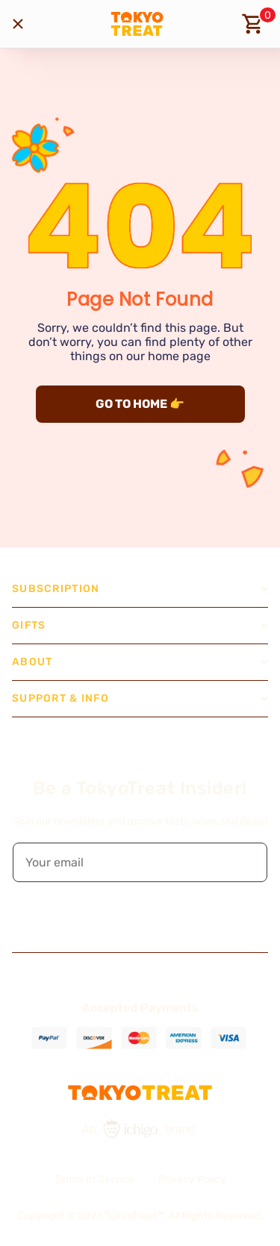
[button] (246, 862)
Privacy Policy (192, 1179)
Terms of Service (94, 1179)
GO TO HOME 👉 (140, 404)
